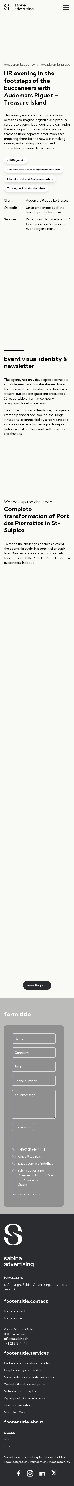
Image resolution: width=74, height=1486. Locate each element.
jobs (7, 1446)
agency (9, 1432)
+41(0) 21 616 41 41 (28, 1149)
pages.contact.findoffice (32, 1163)
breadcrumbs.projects (57, 64)
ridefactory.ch (59, 1462)
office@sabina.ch (27, 1156)
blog (7, 1439)
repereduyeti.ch (16, 1462)
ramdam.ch (38, 1462)
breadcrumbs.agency (19, 64)
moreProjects (37, 985)
